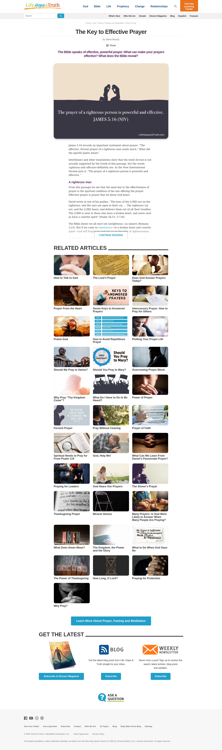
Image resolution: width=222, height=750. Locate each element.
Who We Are (130, 16)
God (85, 6)
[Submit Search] (60, 16)
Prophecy (123, 6)
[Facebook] (26, 718)
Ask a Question (50, 726)
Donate (142, 16)
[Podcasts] (42, 718)
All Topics (104, 726)
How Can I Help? (31, 726)
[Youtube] (31, 718)
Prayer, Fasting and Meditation (111, 23)
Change (140, 6)
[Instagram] (37, 718)
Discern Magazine (158, 16)
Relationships (159, 6)
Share (111, 45)
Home (88, 23)
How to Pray (131, 23)
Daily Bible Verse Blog (131, 726)
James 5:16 (75, 145)
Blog (172, 16)
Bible (97, 6)
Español (182, 16)
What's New (114, 16)
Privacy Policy (98, 734)
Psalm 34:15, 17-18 (111, 217)
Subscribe (111, 676)
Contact (77, 726)
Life (108, 6)
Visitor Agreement (80, 734)
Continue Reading (111, 235)
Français (194, 16)
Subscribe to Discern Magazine (61, 676)
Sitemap (148, 726)
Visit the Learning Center (189, 6)
